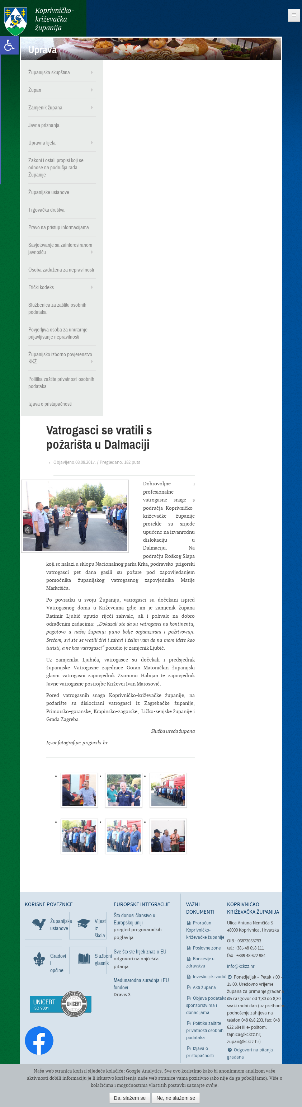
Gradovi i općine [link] (56, 963)
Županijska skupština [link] (49, 72)
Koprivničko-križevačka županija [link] (39, 21)
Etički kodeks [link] (41, 287)
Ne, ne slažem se (175, 1098)
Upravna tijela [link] (42, 142)
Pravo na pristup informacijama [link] (58, 227)
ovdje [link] (211, 1085)
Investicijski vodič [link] (209, 976)
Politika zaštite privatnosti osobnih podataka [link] (61, 382)
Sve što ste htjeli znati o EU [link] (140, 951)
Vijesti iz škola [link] (101, 928)
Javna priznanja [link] (44, 124)
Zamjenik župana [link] (45, 107)
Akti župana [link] (204, 987)
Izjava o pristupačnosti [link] (50, 403)
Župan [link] (34, 89)
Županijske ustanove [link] (48, 192)
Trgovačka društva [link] (46, 209)
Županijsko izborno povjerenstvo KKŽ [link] (60, 357)
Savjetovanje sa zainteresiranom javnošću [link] (60, 248)
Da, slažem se (130, 1098)
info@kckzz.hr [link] (241, 966)
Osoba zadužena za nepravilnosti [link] (61, 269)
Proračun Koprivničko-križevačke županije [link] (205, 929)
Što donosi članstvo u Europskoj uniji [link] (134, 918)
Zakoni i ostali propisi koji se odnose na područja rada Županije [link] (56, 167)
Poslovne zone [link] (207, 948)
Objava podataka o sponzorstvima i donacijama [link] (208, 1005)
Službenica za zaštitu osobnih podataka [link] (57, 308)
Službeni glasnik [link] (101, 959)
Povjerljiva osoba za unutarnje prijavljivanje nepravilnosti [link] (58, 333)
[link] (9, 45)
